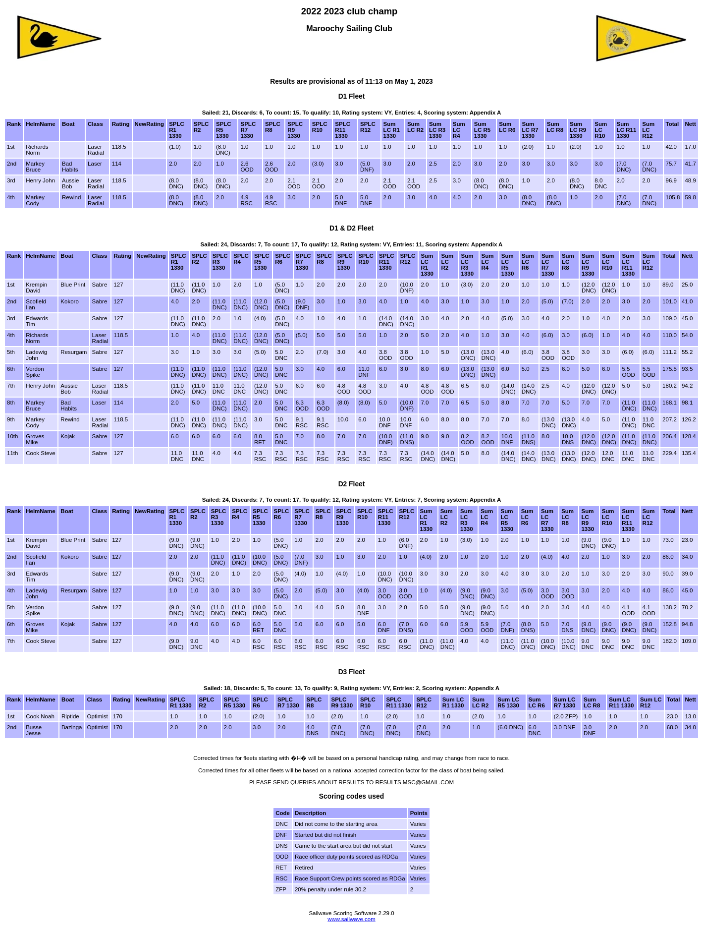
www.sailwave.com (351, 919)
